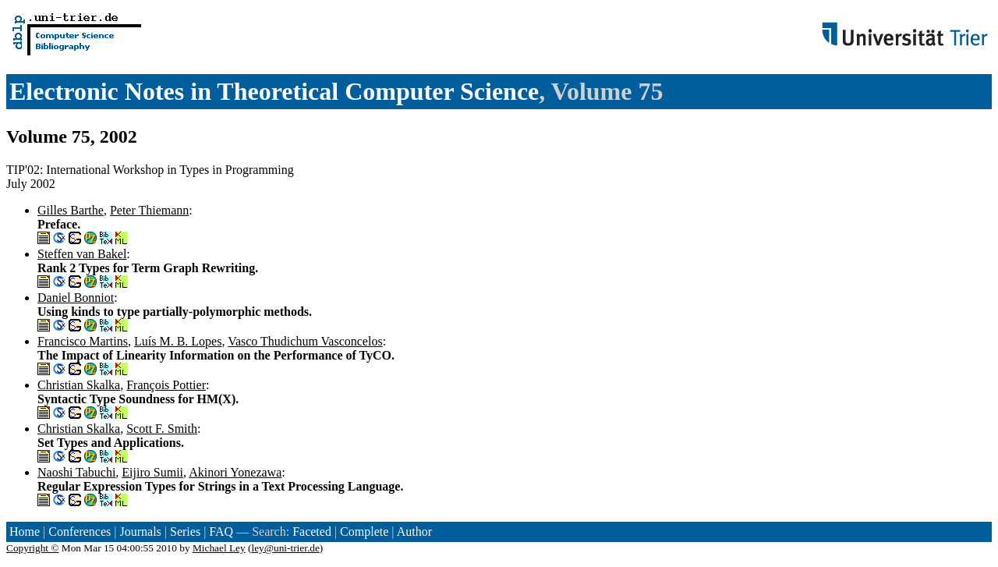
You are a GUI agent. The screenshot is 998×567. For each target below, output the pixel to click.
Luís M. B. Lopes (177, 341)
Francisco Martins (82, 341)
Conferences (79, 531)
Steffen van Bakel (81, 253)
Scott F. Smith (161, 428)
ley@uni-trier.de (285, 548)
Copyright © (32, 548)
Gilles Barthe (70, 210)
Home (24, 531)
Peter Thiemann (149, 210)
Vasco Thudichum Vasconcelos (305, 341)
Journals (140, 531)
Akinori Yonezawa (235, 472)
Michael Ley (219, 548)
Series (185, 531)
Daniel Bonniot (75, 297)
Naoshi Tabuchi (76, 472)
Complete (364, 531)
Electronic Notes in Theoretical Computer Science (274, 91)
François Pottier (166, 385)
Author (414, 531)
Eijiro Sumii (152, 472)
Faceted (311, 531)
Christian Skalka (78, 385)
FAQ (221, 531)
